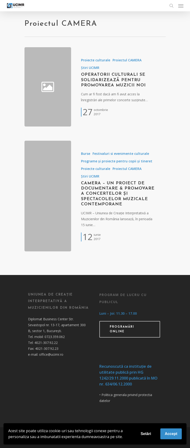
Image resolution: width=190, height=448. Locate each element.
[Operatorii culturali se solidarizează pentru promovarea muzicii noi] (118, 86)
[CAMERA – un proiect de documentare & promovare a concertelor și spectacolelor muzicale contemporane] (47, 196)
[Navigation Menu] (180, 5)
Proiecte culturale (95, 60)
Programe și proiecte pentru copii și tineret (116, 161)
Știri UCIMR (90, 67)
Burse (85, 153)
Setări (146, 434)
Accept (171, 434)
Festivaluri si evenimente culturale (121, 153)
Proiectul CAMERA (127, 60)
